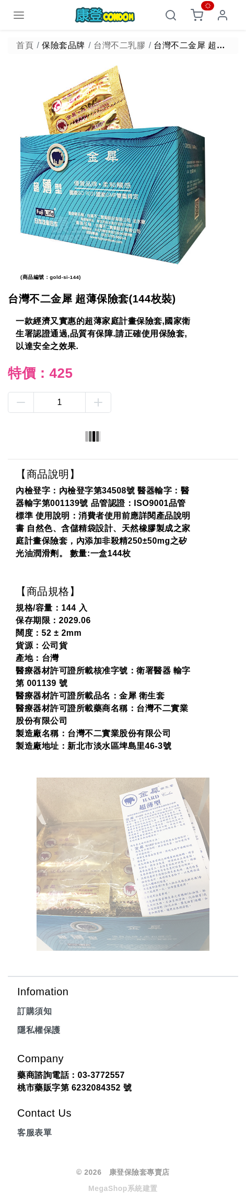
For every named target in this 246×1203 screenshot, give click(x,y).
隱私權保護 (39, 1030)
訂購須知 (34, 1011)
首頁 (24, 45)
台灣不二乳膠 (119, 45)
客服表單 (34, 1132)
